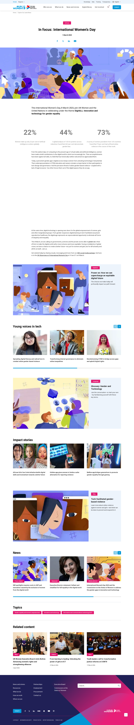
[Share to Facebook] (57, 41)
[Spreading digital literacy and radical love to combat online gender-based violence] (30, 346)
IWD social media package (86, 253)
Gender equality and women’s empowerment (27, 612)
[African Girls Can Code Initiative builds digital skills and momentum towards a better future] (30, 460)
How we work (17, 695)
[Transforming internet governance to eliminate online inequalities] (67, 346)
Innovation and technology (51, 612)
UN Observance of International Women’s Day (52, 255)
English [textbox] (117, 2)
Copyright (16, 720)
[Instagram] (53, 711)
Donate (116, 7)
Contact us (37, 695)
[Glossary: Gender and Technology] (104, 387)
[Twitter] (29, 711)
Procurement (38, 692)
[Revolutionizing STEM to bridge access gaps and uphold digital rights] (104, 346)
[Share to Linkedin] (69, 41)
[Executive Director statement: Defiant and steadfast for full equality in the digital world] (67, 572)
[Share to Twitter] (63, 41)
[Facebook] (25, 711)
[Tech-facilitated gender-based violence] (104, 500)
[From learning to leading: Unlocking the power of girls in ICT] (67, 649)
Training (98, 2)
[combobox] (116, 2)
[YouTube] (49, 711)
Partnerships (38, 684)
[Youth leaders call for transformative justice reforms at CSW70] (104, 649)
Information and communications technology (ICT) (77, 612)
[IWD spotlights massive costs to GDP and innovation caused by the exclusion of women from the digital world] (30, 573)
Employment (38, 688)
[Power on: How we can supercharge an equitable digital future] (104, 275)
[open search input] (108, 7)
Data (93, 2)
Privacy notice (37, 720)
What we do (17, 692)
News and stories (19, 684)
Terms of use (58, 720)
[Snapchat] (44, 711)
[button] (119, 326)
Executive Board (59, 684)
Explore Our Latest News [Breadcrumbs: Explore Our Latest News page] (24, 12)
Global (15, 2)
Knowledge (87, 2)
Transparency (106, 2)
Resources (16, 688)
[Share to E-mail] (74, 41)
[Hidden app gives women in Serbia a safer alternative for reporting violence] (67, 460)
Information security (26, 720)
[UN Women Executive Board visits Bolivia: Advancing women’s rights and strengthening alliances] (30, 650)
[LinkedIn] (34, 711)
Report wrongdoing (48, 720)
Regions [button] (20, 2)
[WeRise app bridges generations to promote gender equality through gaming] (104, 460)
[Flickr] (39, 711)
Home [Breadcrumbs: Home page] (14, 12)
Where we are (17, 699)
